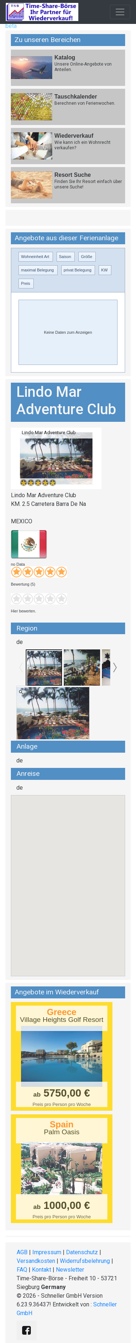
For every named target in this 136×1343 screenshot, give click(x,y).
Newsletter (70, 1269)
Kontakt (41, 1269)
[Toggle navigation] (120, 12)
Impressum (46, 1252)
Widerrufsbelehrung (85, 1260)
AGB (22, 1252)
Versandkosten (36, 1260)
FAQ (22, 1269)
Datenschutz (82, 1252)
